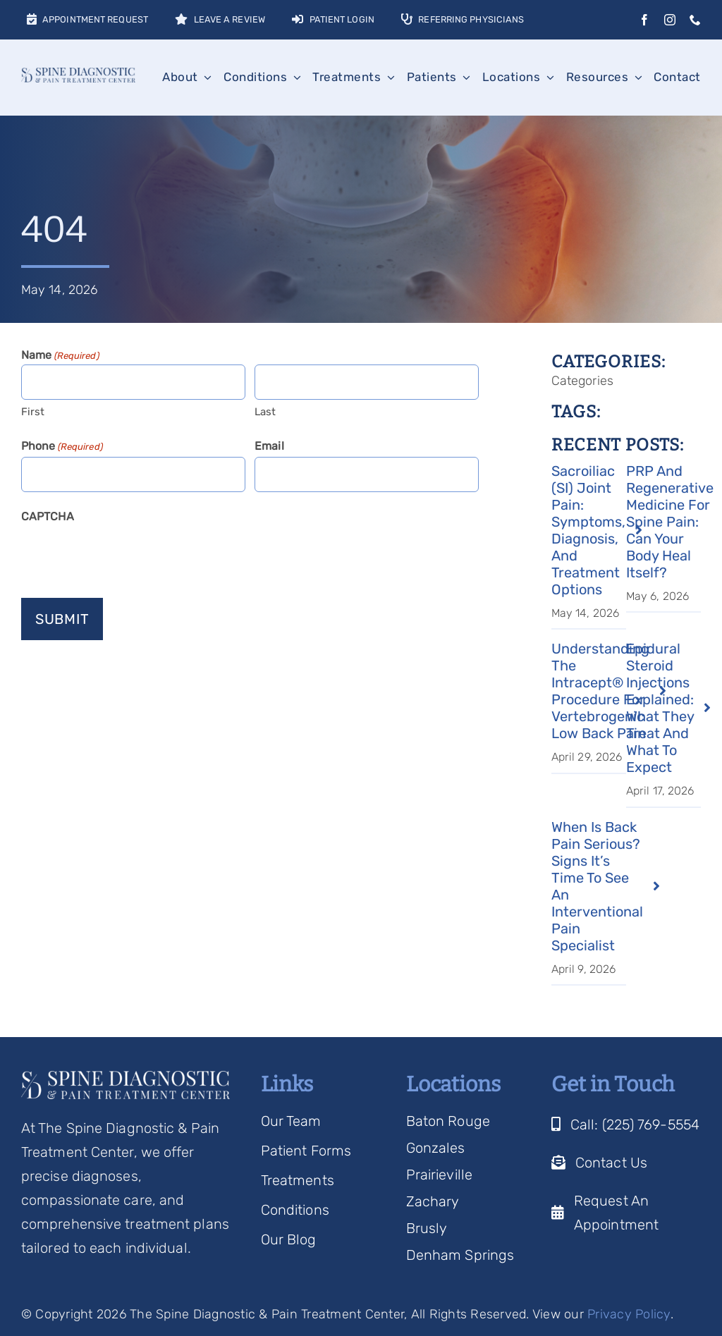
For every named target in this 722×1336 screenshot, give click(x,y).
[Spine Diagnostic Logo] (78, 74)
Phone (62, 447)
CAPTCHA (47, 516)
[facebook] (644, 19)
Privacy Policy (629, 1314)
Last (265, 411)
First (33, 411)
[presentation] (128, 554)
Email (269, 446)
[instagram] (669, 19)
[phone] (695, 19)
